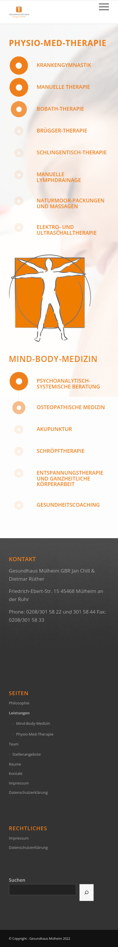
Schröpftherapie (61, 450)
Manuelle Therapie (63, 86)
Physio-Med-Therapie (58, 42)
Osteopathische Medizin (71, 407)
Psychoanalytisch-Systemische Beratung (68, 383)
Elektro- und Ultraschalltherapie (67, 229)
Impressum (19, 783)
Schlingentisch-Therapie (72, 152)
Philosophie (19, 703)
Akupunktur (54, 428)
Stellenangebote (26, 754)
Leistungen (19, 712)
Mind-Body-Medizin (53, 358)
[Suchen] (86, 892)
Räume (15, 764)
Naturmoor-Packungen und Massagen (71, 203)
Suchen (17, 880)
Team (14, 744)
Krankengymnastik (64, 64)
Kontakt (16, 773)
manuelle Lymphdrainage (59, 177)
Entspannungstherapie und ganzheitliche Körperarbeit (70, 478)
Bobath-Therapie (60, 108)
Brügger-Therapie (62, 130)
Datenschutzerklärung (28, 792)
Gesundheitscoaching (68, 504)
